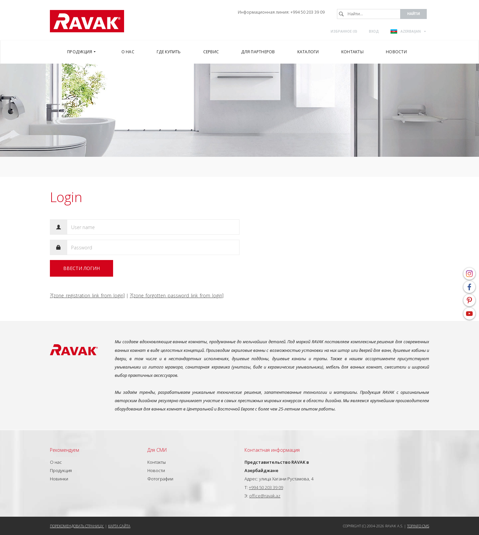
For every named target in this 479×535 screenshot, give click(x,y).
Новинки (59, 479)
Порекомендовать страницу (77, 525)
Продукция (61, 470)
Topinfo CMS (418, 525)
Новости (156, 470)
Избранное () (344, 31)
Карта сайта (119, 525)
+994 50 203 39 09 (307, 12)
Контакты (156, 462)
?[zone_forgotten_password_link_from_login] (177, 295)
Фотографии (160, 479)
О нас (56, 462)
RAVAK (87, 21)
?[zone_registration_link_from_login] (87, 295)
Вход (374, 31)
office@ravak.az (264, 496)
